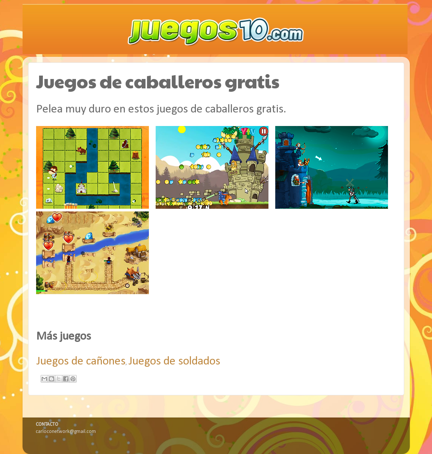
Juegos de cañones (81, 361)
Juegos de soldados (174, 361)
